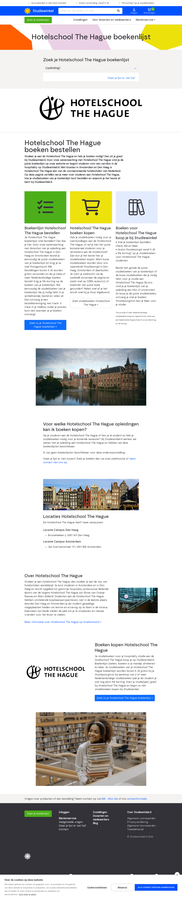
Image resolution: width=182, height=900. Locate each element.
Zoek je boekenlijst (38, 20)
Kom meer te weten (27, 894)
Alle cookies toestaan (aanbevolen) (156, 887)
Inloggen (64, 812)
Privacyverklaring (137, 822)
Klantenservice (144, 20)
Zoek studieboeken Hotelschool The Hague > (91, 303)
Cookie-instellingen (97, 887)
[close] (177, 874)
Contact (63, 829)
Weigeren (122, 887)
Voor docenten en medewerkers (111, 20)
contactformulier (137, 799)
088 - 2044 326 (109, 799)
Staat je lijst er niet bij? (121, 78)
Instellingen (80, 20)
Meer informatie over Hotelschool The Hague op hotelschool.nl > (62, 622)
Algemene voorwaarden (141, 818)
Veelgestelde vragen (71, 822)
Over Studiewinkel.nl (139, 812)
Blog (95, 823)
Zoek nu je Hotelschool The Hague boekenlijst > (45, 325)
